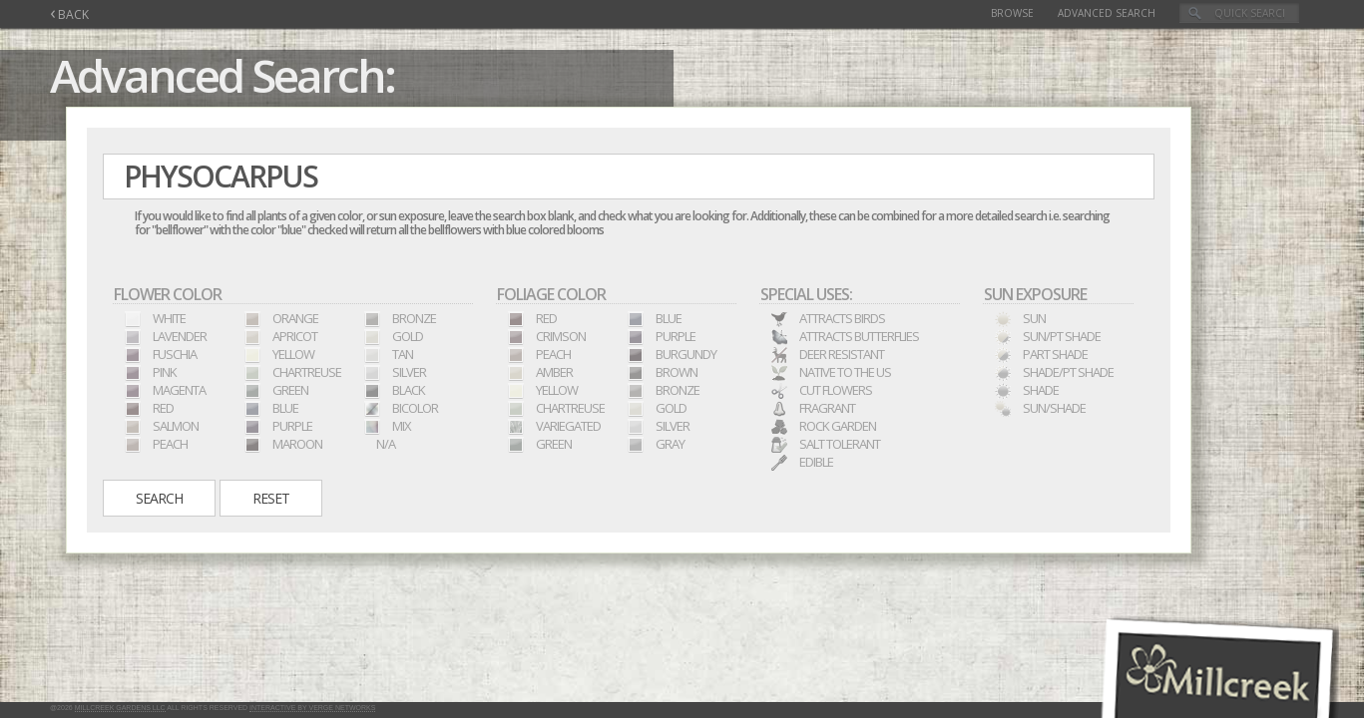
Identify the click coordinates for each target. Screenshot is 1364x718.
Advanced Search (1106, 13)
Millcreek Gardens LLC (120, 707)
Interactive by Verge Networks (312, 707)
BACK (69, 14)
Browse (1012, 13)
